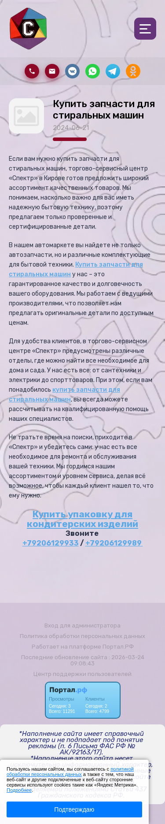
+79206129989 (114, 543)
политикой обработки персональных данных (70, 771)
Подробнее (19, 790)
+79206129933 (50, 543)
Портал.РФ (118, 646)
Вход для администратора (82, 625)
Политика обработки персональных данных (82, 636)
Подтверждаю (74, 809)
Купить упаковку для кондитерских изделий (82, 519)
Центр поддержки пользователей (82, 674)
